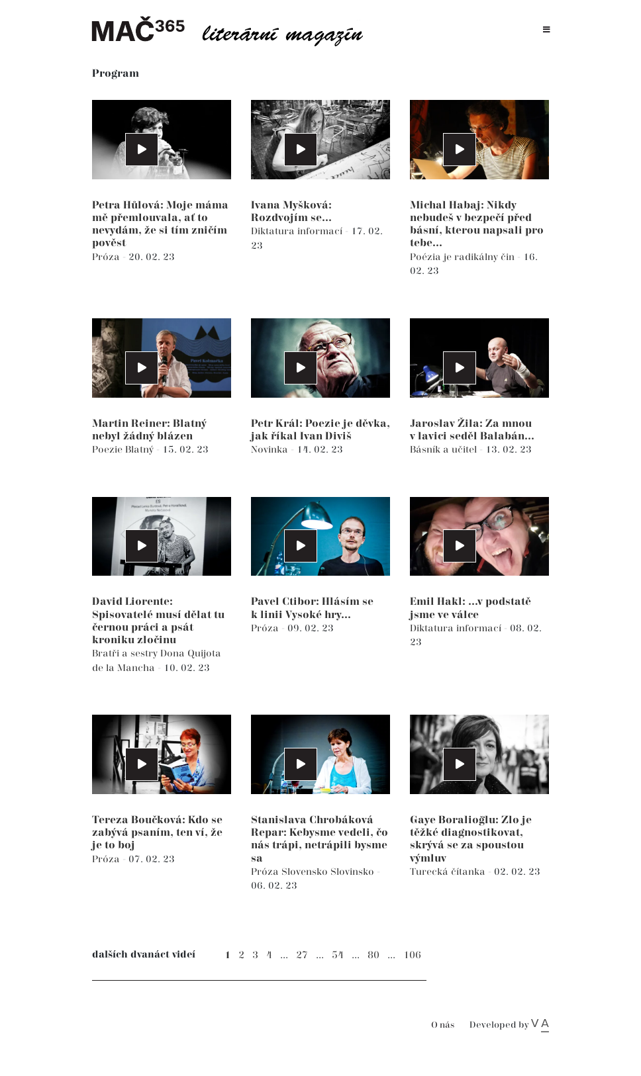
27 (302, 955)
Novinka (271, 450)
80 (373, 955)
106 (412, 955)
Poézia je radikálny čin (463, 257)
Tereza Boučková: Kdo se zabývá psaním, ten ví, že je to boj (157, 833)
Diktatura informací (298, 231)
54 (338, 955)
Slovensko (305, 872)
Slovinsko (353, 872)
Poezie (108, 450)
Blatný (140, 450)
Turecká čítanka (449, 872)
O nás (442, 1025)
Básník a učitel (444, 450)
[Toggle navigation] (546, 30)
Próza (107, 257)
